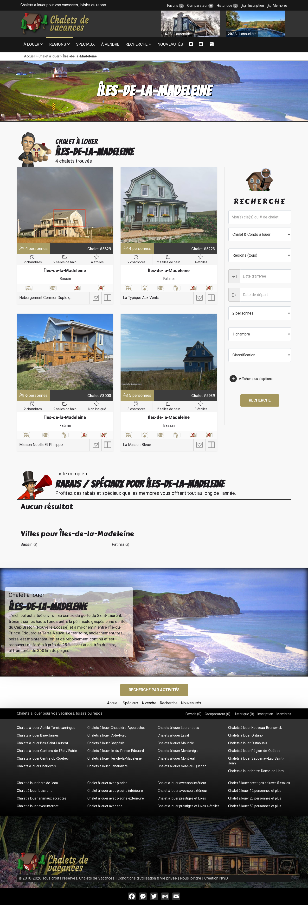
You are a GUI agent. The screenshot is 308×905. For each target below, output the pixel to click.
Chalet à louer (48, 56)
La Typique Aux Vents (141, 297)
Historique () (244, 714)
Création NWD (216, 878)
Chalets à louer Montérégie (178, 751)
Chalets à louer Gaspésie (106, 743)
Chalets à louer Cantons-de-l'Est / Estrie (47, 751)
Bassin (65, 278)
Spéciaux (85, 44)
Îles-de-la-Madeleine (80, 56)
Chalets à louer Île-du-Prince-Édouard (115, 751)
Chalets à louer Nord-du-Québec (182, 766)
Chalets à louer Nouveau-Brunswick (255, 728)
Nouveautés (170, 44)
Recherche (137, 44)
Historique (227, 5)
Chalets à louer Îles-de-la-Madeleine (114, 758)
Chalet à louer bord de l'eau (37, 783)
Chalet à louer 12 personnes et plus (254, 791)
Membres (277, 5)
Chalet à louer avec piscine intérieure (115, 791)
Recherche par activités (154, 690)
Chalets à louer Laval (173, 735)
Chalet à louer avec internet (37, 806)
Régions (57, 44)
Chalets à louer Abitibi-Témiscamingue (46, 728)
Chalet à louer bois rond (34, 791)
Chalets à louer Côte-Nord (106, 735)
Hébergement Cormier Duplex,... (45, 297)
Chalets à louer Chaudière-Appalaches (116, 728)
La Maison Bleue (137, 444)
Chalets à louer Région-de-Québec (254, 751)
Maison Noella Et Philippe (41, 444)
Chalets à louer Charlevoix (36, 766)
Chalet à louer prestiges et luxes (182, 798)
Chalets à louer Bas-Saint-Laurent (42, 743)
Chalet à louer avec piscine (107, 783)
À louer (31, 44)
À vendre (110, 44)
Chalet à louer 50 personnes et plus (254, 806)
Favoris (175, 5)
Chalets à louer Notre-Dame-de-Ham (256, 771)
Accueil (29, 56)
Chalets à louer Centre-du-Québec (43, 758)
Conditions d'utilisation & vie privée (147, 878)
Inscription (252, 5)
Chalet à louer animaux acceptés (41, 798)
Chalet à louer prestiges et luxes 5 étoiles (259, 783)
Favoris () (193, 714)
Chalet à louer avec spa (104, 806)
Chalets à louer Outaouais (247, 743)
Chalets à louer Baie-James (38, 735)
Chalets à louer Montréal (176, 758)
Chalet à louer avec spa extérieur (182, 791)
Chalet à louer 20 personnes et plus (254, 798)
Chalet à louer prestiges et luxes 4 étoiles (188, 806)
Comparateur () (217, 714)
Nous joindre (190, 878)
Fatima (168, 278)
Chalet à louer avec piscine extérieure (115, 798)
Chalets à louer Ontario (245, 735)
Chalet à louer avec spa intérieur (182, 783)
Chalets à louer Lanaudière (107, 766)
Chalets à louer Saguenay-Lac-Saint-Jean (256, 760)
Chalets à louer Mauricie (176, 743)
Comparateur (200, 5)
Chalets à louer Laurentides (178, 728)
